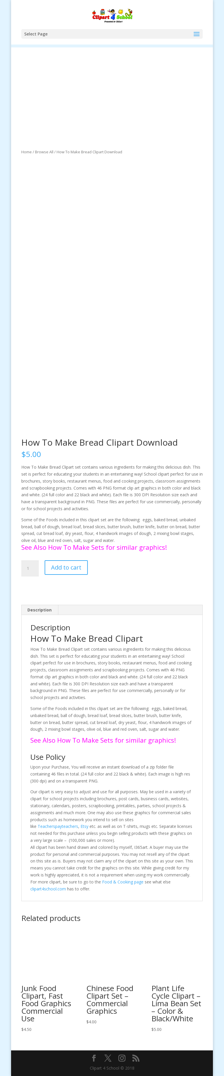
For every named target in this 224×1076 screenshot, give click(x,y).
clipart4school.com (48, 889)
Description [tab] (39, 610)
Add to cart (66, 567)
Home (26, 151)
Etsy (84, 826)
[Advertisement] (112, 88)
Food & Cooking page (123, 882)
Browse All (44, 151)
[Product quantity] (30, 568)
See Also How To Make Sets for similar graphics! (94, 547)
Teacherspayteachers (58, 826)
